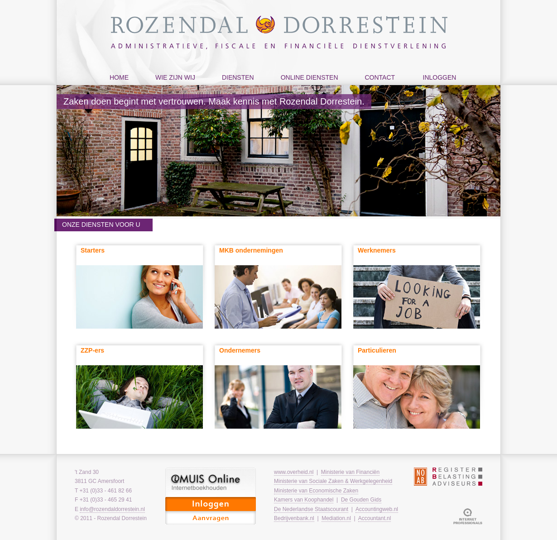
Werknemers (377, 250)
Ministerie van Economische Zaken (316, 490)
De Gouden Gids (361, 500)
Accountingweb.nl (376, 509)
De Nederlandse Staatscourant (311, 509)
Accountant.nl (374, 518)
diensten (235, 87)
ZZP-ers (92, 350)
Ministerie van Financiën (350, 472)
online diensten (307, 87)
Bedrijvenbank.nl (294, 518)
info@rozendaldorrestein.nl (112, 509)
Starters (93, 250)
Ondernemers (239, 350)
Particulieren (377, 350)
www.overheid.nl (293, 472)
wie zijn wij (173, 87)
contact (377, 87)
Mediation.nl (336, 518)
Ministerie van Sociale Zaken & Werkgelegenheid (333, 481)
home (119, 77)
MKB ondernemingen (251, 250)
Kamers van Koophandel (303, 500)
